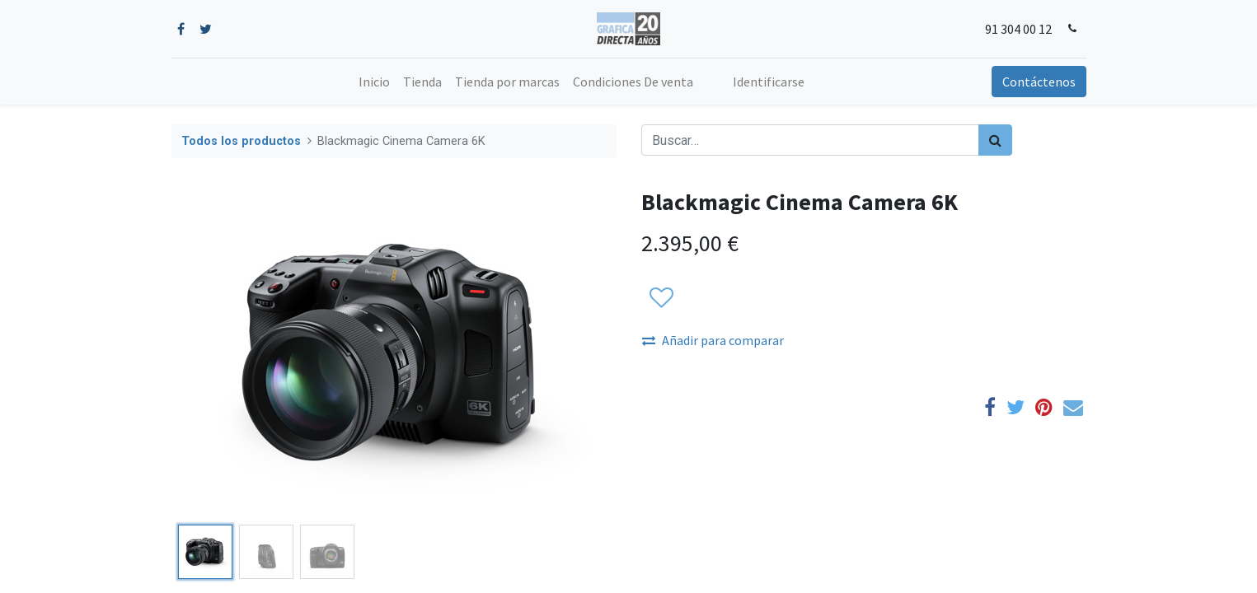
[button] (660, 298)
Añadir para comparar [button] (713, 340)
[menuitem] (374, 81)
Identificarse (768, 81)
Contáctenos (1039, 81)
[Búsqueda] (995, 140)
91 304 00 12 (1018, 29)
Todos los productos (241, 141)
